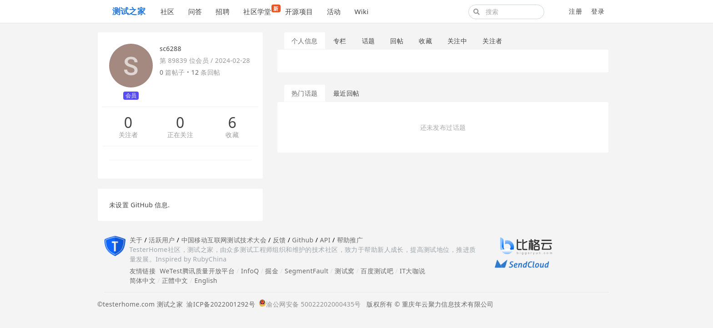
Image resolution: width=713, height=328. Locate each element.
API (325, 240)
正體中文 (175, 280)
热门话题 (304, 93)
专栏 (339, 40)
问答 (195, 11)
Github (302, 240)
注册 (575, 11)
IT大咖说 (413, 270)
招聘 (223, 11)
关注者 (128, 135)
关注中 (457, 40)
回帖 (396, 40)
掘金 (271, 270)
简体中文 (143, 280)
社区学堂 (260, 10)
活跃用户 (162, 240)
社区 (168, 11)
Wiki (361, 11)
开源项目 (299, 11)
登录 (597, 11)
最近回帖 (346, 93)
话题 (368, 40)
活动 (334, 11)
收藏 (232, 135)
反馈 (279, 240)
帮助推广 (350, 240)
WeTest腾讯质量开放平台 (197, 270)
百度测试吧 (377, 270)
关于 (136, 240)
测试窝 (344, 270)
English (205, 280)
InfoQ (250, 270)
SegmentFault (306, 270)
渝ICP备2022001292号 (219, 304)
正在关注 (180, 135)
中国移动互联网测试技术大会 (223, 240)
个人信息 (304, 40)
